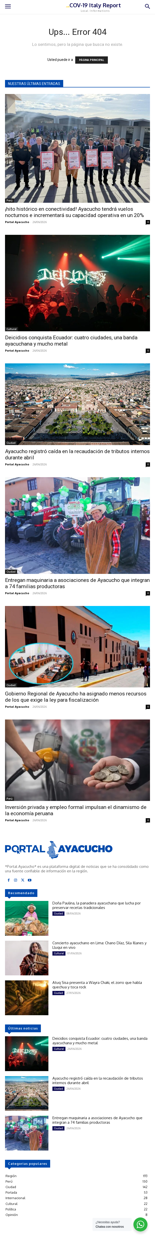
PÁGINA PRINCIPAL (91, 60)
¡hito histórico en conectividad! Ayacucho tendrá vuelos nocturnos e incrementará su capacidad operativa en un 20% (74, 212)
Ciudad (11, 443)
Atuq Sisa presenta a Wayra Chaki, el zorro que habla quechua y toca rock (97, 984)
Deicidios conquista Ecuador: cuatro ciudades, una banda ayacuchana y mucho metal (99, 1040)
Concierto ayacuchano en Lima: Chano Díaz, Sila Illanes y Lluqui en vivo (99, 945)
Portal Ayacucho (17, 222)
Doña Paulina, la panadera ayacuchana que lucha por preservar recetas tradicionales (96, 905)
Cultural (12, 329)
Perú (10, 200)
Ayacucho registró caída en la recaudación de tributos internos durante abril (97, 1080)
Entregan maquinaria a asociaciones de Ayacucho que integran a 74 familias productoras (97, 1120)
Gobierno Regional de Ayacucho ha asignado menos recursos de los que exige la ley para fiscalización (75, 697)
